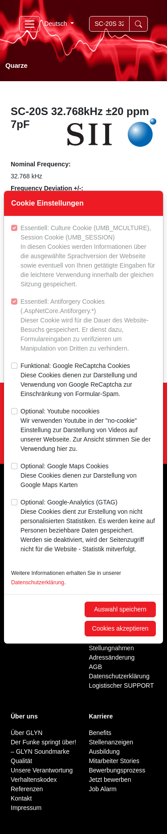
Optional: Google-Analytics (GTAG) (88, 526)
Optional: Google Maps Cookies (88, 476)
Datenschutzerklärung (37, 582)
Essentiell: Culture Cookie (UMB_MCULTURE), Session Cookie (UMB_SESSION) (88, 256)
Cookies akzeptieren (120, 628)
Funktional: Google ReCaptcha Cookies (88, 380)
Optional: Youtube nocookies (88, 431)
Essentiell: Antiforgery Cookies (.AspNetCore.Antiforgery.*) (88, 325)
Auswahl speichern (120, 609)
